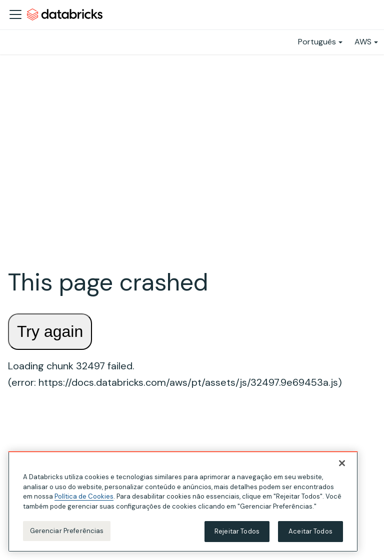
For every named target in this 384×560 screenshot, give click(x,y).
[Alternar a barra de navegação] (15, 14)
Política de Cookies (84, 497)
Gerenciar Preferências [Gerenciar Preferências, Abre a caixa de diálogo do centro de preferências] (67, 532)
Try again (50, 331)
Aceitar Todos (310, 532)
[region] (183, 502)
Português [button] (317, 41)
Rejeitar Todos (237, 532)
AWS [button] (363, 41)
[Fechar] (342, 464)
